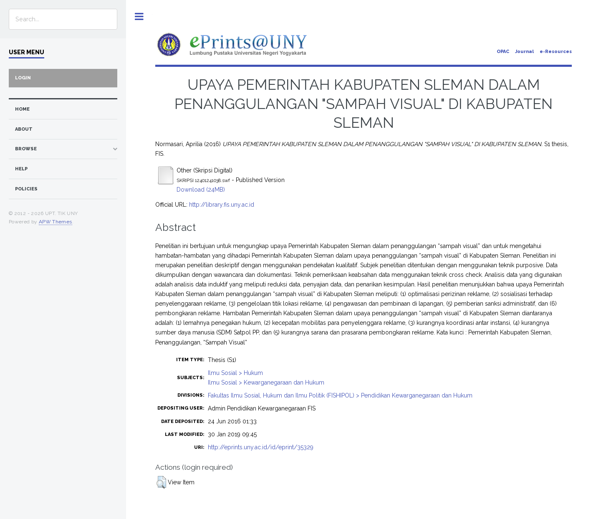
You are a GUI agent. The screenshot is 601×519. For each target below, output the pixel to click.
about (24, 129)
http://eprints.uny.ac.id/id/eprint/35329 (260, 447)
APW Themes (55, 222)
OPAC (503, 51)
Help (21, 169)
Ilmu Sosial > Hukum (235, 373)
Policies (26, 189)
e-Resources (556, 51)
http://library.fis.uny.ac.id (221, 204)
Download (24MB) (201, 189)
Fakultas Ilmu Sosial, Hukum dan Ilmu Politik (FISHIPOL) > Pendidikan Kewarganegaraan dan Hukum (340, 395)
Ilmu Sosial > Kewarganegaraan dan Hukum (266, 382)
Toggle (139, 16)
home (22, 109)
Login (23, 78)
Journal (524, 51)
